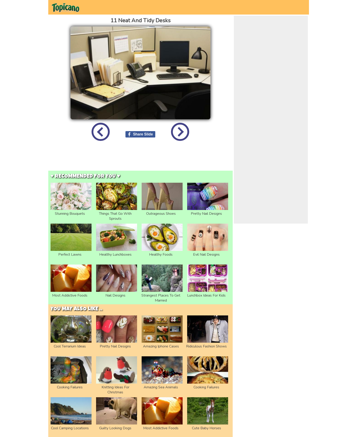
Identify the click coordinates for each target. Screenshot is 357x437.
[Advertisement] (140, 159)
